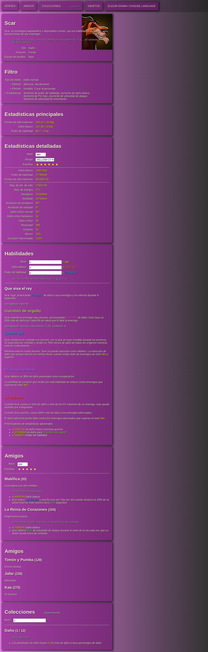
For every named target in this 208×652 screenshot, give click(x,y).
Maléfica (12, 479)
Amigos (14, 456)
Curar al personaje (45, 88)
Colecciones (20, 612)
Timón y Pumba (19, 560)
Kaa (8, 588)
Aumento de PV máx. (36, 96)
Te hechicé (11, 594)
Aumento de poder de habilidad (42, 93)
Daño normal (31, 79)
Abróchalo (10, 580)
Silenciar (28, 84)
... (6, 363)
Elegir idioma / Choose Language (131, 6)
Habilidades (19, 253)
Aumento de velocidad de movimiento (45, 99)
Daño (32, 48)
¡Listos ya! (14, 333)
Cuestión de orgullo (23, 311)
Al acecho (14, 398)
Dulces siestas (13, 567)
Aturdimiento (42, 84)
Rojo (31, 56)
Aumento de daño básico (75, 93)
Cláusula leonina (20, 370)
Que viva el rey (18, 289)
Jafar (9, 574)
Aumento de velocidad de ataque (68, 96)
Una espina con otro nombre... (22, 486)
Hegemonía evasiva (16, 516)
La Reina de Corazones (26, 510)
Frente (32, 52)
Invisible (28, 88)
